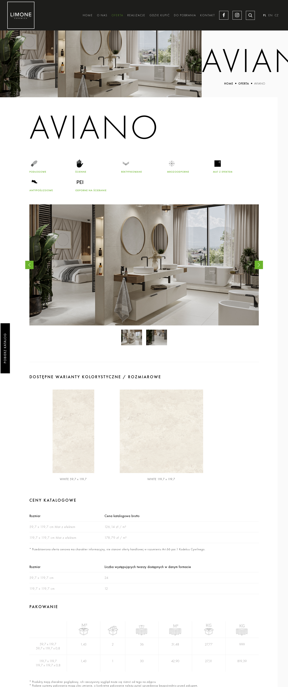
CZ (277, 15)
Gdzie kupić (159, 15)
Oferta (117, 15)
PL (264, 15)
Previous (29, 265)
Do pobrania (185, 15)
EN (270, 15)
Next (259, 265)
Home (88, 15)
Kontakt (207, 15)
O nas (102, 15)
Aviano (259, 83)
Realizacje (136, 15)
